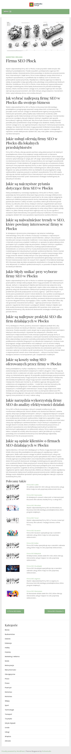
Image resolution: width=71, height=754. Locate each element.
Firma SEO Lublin (33, 485)
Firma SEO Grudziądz (34, 566)
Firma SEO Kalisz (33, 543)
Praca (7, 679)
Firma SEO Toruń (33, 518)
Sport (7, 705)
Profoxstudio (46, 751)
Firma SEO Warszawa (34, 591)
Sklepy (7, 701)
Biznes (7, 630)
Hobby (7, 648)
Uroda (7, 728)
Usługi (7, 732)
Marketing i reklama (14, 57)
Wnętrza (8, 736)
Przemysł (8, 688)
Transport (8, 714)
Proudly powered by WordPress (13, 751)
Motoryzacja (9, 665)
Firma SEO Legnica (33, 579)
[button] (35, 11)
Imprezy (8, 652)
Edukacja (8, 643)
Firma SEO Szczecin (34, 531)
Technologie (9, 710)
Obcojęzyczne (10, 674)
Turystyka (8, 719)
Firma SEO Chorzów (55, 611)
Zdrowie (8, 741)
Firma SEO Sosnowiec (34, 495)
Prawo (7, 683)
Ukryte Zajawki (10, 723)
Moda (7, 661)
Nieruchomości (10, 670)
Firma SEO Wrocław (34, 505)
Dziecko (7, 639)
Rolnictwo (8, 692)
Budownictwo (10, 634)
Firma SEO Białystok (34, 553)
